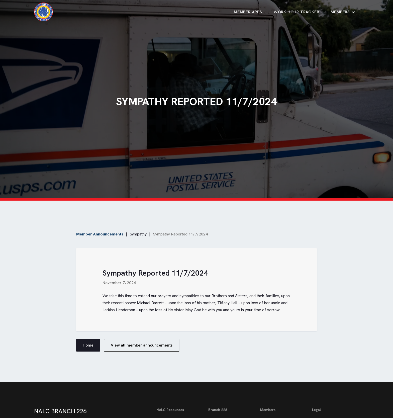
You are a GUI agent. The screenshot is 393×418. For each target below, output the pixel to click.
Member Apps (248, 12)
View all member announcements (141, 345)
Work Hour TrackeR (296, 12)
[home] (43, 12)
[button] (343, 12)
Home (88, 345)
